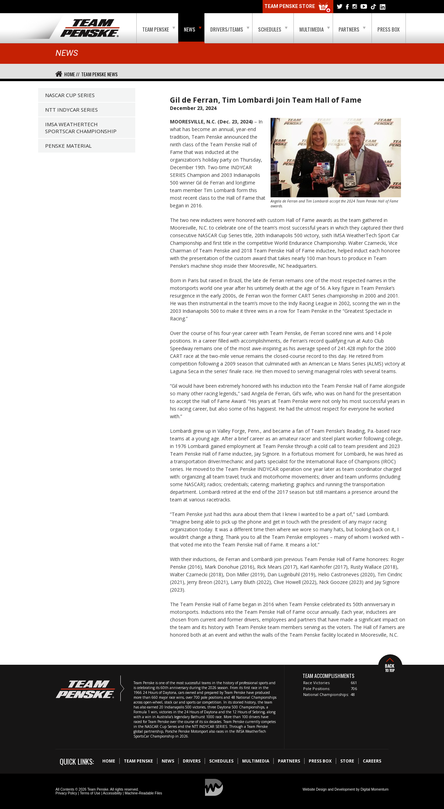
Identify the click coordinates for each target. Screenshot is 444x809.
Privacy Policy (66, 793)
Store (347, 761)
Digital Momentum (374, 789)
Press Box (388, 29)
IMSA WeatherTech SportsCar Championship (81, 128)
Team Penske (158, 29)
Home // (71, 74)
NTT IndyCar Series (71, 109)
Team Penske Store (298, 7)
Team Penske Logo (90, 28)
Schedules (273, 29)
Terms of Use (90, 793)
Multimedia (314, 29)
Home (108, 761)
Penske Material (68, 145)
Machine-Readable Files (143, 793)
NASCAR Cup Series (70, 95)
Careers (372, 761)
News (193, 29)
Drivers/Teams (229, 29)
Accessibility (112, 793)
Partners (352, 29)
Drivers (191, 761)
